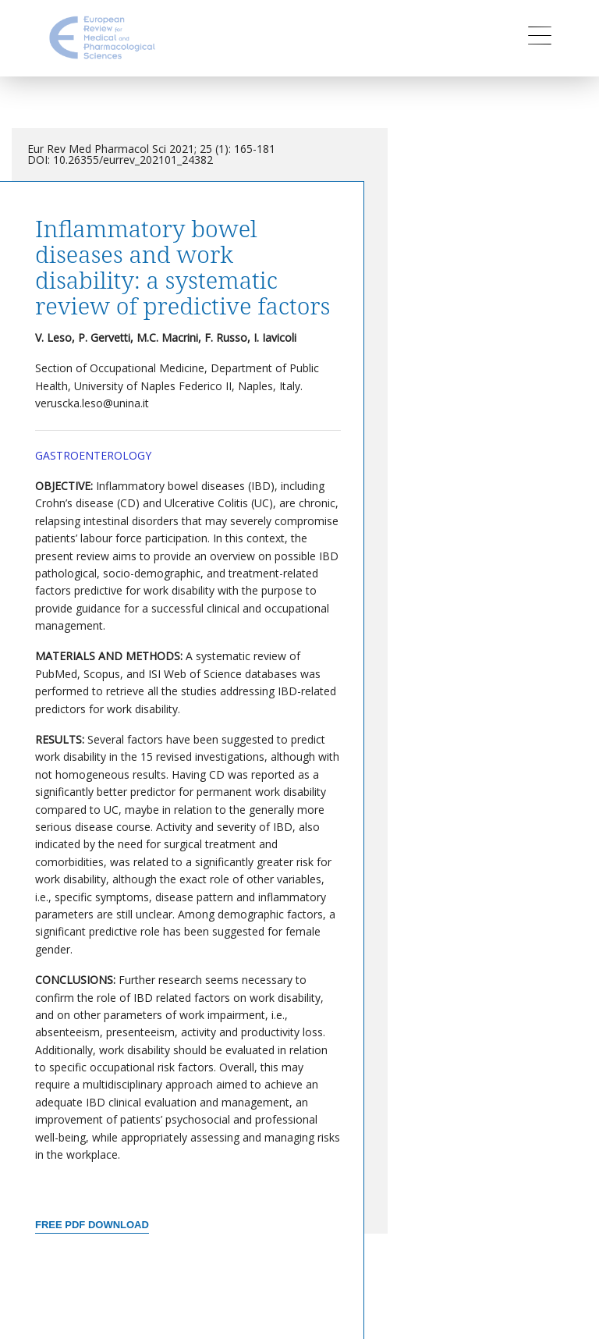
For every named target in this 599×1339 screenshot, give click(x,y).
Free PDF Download (92, 1225)
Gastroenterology (93, 455)
